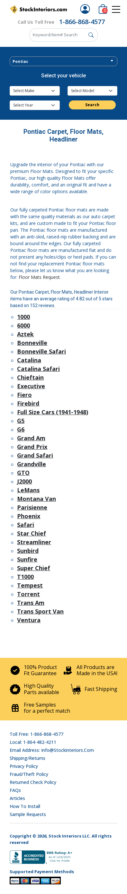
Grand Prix (32, 447)
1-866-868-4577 (82, 21)
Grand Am (31, 438)
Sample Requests (28, 814)
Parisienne (32, 507)
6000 (23, 325)
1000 (23, 317)
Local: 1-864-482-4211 (33, 742)
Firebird (28, 403)
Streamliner (34, 542)
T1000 (25, 576)
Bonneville (32, 343)
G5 (20, 421)
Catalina (29, 360)
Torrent (28, 594)
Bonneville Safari (41, 351)
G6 (20, 429)
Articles (17, 798)
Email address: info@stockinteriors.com (52, 750)
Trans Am (30, 602)
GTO (23, 473)
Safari (25, 525)
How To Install (25, 806)
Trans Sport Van (40, 611)
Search (92, 104)
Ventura (29, 620)
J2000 (24, 481)
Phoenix (28, 516)
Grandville (31, 464)
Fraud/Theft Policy (29, 774)
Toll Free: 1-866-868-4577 (36, 734)
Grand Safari (35, 455)
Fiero (24, 395)
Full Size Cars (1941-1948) (52, 412)
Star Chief (31, 533)
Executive (31, 386)
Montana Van (36, 499)
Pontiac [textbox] (20, 61)
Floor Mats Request (39, 277)
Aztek (25, 334)
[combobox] (63, 61)
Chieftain (30, 377)
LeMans (28, 490)
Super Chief (33, 568)
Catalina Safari (38, 369)
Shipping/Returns (27, 758)
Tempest (30, 585)
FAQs (15, 790)
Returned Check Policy (33, 782)
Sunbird (28, 550)
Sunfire (27, 559)
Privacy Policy (24, 766)
